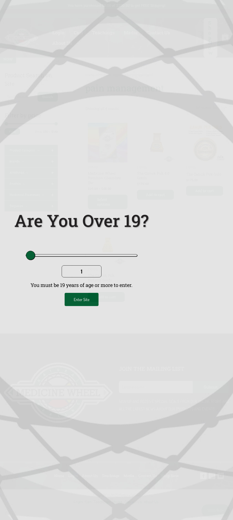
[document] (116, 260)
